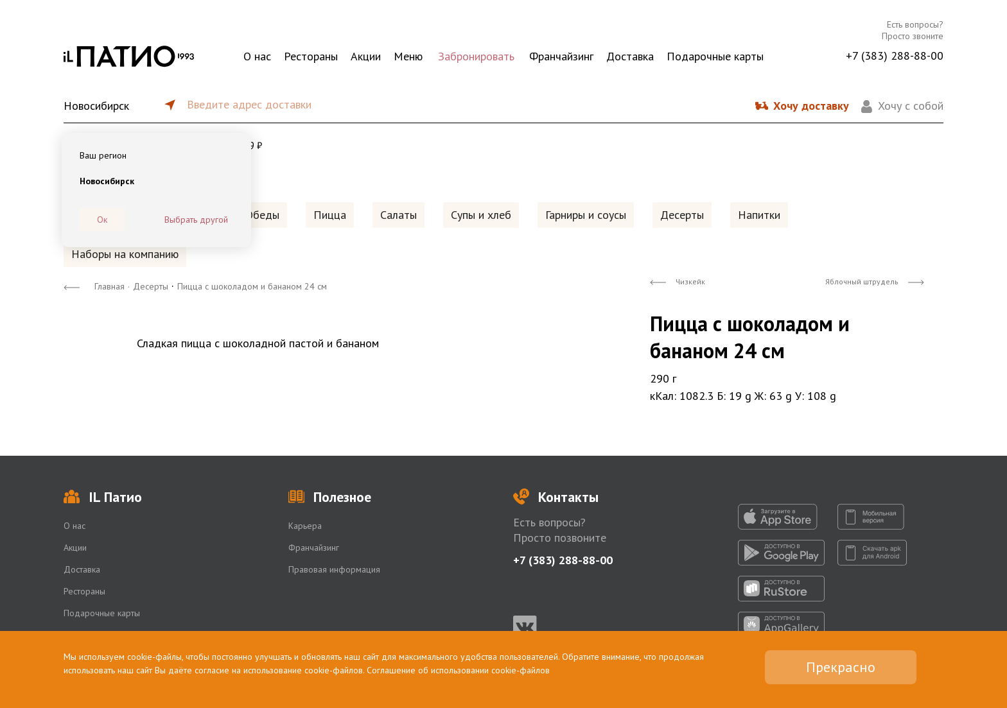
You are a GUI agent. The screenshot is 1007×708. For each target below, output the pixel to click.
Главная (109, 286)
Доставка (630, 56)
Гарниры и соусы (585, 214)
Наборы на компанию (125, 253)
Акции (366, 56)
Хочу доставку (811, 105)
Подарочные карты (715, 56)
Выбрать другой (196, 219)
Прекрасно (840, 667)
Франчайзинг (561, 56)
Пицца (329, 214)
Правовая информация (334, 569)
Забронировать (476, 56)
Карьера (305, 525)
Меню (408, 56)
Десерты (682, 214)
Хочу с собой (910, 105)
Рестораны (311, 56)
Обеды (262, 214)
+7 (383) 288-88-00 (894, 55)
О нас (257, 56)
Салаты (398, 214)
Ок (102, 219)
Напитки (759, 214)
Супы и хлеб (481, 214)
